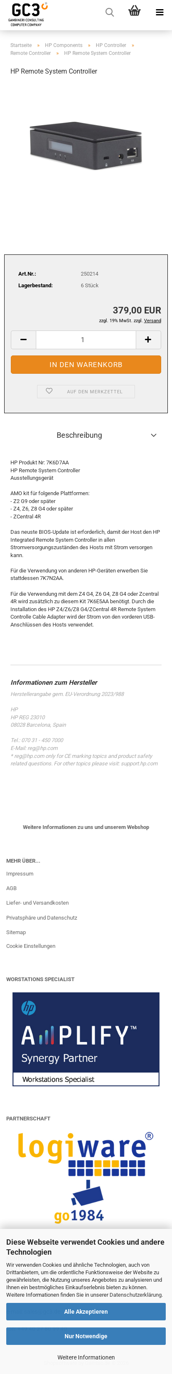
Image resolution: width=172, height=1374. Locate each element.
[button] (23, 340)
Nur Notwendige (86, 1336)
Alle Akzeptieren (86, 1311)
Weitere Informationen (86, 1357)
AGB (11, 888)
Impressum (19, 874)
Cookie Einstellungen (30, 946)
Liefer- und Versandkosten (37, 903)
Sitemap (16, 932)
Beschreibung (79, 435)
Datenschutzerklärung (136, 1295)
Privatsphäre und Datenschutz (41, 918)
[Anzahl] (86, 340)
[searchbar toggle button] (109, 12)
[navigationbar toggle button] (159, 12)
